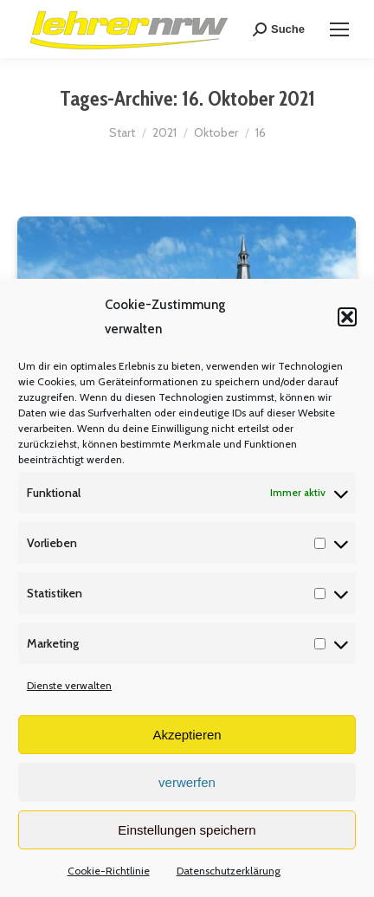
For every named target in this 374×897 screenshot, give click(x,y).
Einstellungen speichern (186, 830)
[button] (347, 317)
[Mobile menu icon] (339, 29)
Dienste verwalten (69, 685)
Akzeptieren (186, 734)
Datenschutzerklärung (228, 870)
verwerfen (187, 782)
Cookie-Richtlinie (109, 870)
